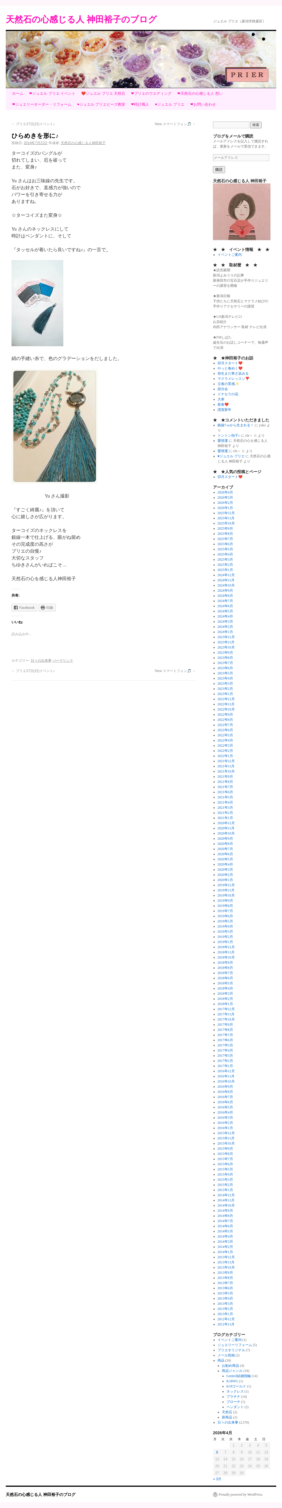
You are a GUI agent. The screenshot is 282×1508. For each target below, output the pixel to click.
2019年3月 (225, 932)
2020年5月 (225, 859)
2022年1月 (225, 756)
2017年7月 (225, 1035)
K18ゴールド (236, 1386)
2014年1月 (225, 1252)
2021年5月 (225, 797)
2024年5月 (225, 611)
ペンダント (235, 1407)
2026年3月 (225, 497)
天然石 (227, 1412)
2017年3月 (225, 1056)
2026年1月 (225, 508)
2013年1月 (225, 1314)
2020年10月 (226, 833)
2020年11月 (226, 828)
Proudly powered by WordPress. (241, 1494)
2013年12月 (226, 1257)
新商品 (227, 1417)
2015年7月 (225, 1159)
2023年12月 (226, 637)
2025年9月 (225, 528)
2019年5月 (225, 921)
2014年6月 (225, 1226)
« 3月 (217, 1479)
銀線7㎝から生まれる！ (236, 425)
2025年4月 (225, 554)
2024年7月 (225, 601)
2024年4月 (225, 616)
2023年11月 (226, 642)
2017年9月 (225, 1025)
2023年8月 (225, 658)
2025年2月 (225, 565)
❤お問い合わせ (203, 104)
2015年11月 (226, 1138)
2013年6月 (225, 1288)
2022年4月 (225, 740)
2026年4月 (225, 492)
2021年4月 (225, 802)
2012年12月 (226, 1319)
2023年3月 (225, 684)
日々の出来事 (41, 661)
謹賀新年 (224, 410)
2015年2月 (225, 1185)
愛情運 (223, 441)
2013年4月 (225, 1298)
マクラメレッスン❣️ (233, 379)
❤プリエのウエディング (151, 93)
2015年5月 (225, 1169)
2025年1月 (225, 570)
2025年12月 (226, 513)
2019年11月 (226, 890)
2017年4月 (225, 1050)
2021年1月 (225, 818)
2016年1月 (225, 1128)
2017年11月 (226, 1014)
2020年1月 (225, 880)
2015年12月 (226, 1133)
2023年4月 (225, 678)
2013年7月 (225, 1283)
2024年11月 (226, 580)
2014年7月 (225, 1221)
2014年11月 (226, 1200)
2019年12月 (226, 885)
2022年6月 (225, 730)
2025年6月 (225, 544)
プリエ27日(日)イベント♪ (33, 124)
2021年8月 (225, 782)
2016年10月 (226, 1081)
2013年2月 (225, 1309)
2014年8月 (225, 1216)
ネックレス (235, 1391)
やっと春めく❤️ (230, 368)
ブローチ (233, 1402)
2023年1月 (225, 694)
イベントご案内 (230, 255)
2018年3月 (225, 994)
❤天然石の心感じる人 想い (200, 93)
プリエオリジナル (231, 1350)
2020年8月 (225, 844)
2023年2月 (225, 689)
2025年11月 (226, 518)
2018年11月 (226, 952)
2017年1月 (225, 1066)
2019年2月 (225, 937)
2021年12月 (226, 761)
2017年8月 (225, 1030)
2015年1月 (225, 1190)
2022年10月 (226, 709)
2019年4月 (225, 926)
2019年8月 (225, 906)
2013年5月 (225, 1293)
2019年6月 (225, 916)
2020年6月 (225, 854)
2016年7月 (225, 1097)
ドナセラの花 (228, 394)
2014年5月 (225, 1231)
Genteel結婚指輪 (238, 1376)
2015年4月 (225, 1174)
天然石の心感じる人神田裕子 (83, 143)
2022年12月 (226, 699)
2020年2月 (225, 875)
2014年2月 (225, 1247)
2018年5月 (225, 983)
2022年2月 (225, 751)
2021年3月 (225, 808)
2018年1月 (225, 1004)
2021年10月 (226, 771)
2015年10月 (226, 1143)
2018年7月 (225, 973)
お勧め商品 (230, 1366)
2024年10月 (226, 585)
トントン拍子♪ (229, 435)
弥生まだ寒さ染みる (233, 373)
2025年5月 (225, 549)
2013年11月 (226, 1262)
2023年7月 (225, 663)
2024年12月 (226, 575)
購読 (219, 169)
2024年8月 (225, 596)
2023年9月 (225, 653)
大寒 (221, 399)
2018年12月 (226, 947)
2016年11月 (226, 1076)
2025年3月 (225, 559)
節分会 (223, 389)
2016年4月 (225, 1112)
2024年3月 (225, 622)
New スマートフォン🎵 (175, 124)
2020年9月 (225, 839)
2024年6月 (225, 606)
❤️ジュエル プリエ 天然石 (103, 93)
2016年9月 (225, 1087)
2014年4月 (225, 1236)
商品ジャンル (232, 1371)
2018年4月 (225, 988)
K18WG (232, 1381)
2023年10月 (226, 647)
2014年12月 (226, 1195)
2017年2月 (225, 1061)
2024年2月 (225, 627)
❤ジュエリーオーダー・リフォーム (41, 104)
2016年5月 (225, 1107)
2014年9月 (225, 1211)
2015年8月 (225, 1154)
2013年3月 (225, 1304)
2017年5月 (225, 1045)
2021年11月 (226, 766)
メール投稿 (226, 1355)
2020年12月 (226, 823)
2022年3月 (225, 746)
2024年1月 (225, 632)
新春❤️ (223, 404)
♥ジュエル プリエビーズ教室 (101, 104)
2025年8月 (225, 534)
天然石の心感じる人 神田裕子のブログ (81, 19)
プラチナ (233, 1397)
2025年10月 (226, 523)
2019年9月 (225, 901)
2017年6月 (225, 1040)
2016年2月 (225, 1123)
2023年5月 (225, 673)
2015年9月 (225, 1149)
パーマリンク (62, 661)
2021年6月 (225, 792)
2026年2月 (225, 503)
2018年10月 (226, 957)
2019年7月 (225, 911)
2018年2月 (225, 999)
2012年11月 (226, 1324)
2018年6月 (225, 978)
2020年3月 (225, 870)
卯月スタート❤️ (230, 363)
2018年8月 (225, 968)
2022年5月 (225, 735)
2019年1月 (225, 942)
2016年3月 (225, 1118)
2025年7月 (225, 539)
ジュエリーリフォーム (235, 1345)
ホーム (17, 93)
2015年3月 (225, 1180)
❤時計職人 (140, 104)
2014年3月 (225, 1242)
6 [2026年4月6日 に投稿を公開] (217, 1452)
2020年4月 (225, 864)
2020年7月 (225, 849)
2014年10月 (226, 1205)
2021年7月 (225, 787)
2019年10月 (226, 895)
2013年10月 (226, 1267)
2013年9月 (225, 1273)
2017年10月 (226, 1019)
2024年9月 (225, 591)
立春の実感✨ (228, 384)
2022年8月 (225, 720)
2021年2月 (225, 813)
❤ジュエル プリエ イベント (52, 93)
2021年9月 (225, 777)
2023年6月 (225, 668)
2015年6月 (225, 1164)
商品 (221, 1360)
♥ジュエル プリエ (169, 104)
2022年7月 (225, 725)
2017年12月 (226, 1009)
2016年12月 (226, 1071)
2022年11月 (226, 704)
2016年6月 (225, 1102)
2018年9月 (225, 963)
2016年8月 (225, 1092)
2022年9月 (225, 715)
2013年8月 (225, 1278)
